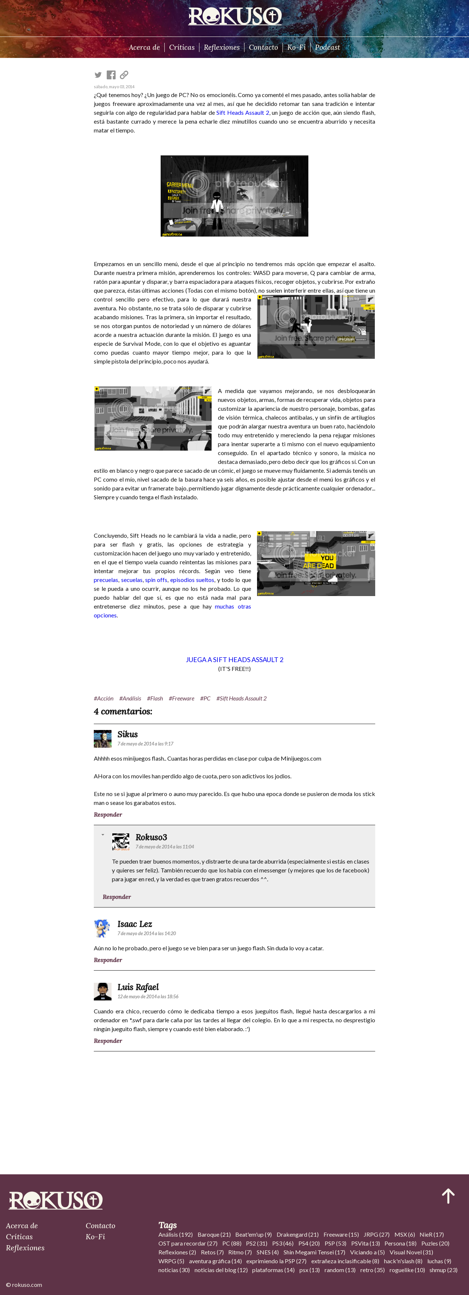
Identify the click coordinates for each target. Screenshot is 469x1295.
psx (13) (309, 1269)
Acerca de (144, 47)
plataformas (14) (273, 1269)
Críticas (182, 47)
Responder (108, 814)
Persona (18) (400, 1243)
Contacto (263, 47)
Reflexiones (222, 47)
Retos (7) (212, 1252)
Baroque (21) (214, 1234)
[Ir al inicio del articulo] (448, 1196)
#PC (205, 698)
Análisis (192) (175, 1234)
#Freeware (181, 698)
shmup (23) (443, 1269)
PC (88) (232, 1243)
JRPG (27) (377, 1234)
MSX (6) (404, 1234)
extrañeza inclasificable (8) (345, 1260)
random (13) (340, 1269)
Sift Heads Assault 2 (242, 112)
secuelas (132, 579)
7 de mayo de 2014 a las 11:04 (165, 847)
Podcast (327, 47)
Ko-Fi (296, 47)
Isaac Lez (134, 924)
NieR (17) (432, 1234)
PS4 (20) (309, 1243)
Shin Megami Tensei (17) (314, 1252)
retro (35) (372, 1269)
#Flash (155, 698)
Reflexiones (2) (177, 1252)
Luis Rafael (138, 987)
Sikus (127, 734)
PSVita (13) (365, 1243)
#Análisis (130, 698)
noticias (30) (174, 1269)
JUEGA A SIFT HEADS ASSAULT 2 (234, 659)
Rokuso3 (151, 837)
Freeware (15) (341, 1234)
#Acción (103, 698)
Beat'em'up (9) (253, 1234)
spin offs (156, 579)
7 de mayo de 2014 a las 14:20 (146, 933)
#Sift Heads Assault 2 (241, 698)
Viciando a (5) (367, 1252)
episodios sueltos (192, 579)
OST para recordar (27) (188, 1243)
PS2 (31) (256, 1243)
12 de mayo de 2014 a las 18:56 (147, 996)
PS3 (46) (283, 1243)
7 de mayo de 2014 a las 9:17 (145, 744)
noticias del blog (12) (221, 1269)
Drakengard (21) (298, 1234)
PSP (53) (335, 1243)
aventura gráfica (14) (215, 1260)
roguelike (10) (407, 1269)
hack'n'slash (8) (403, 1260)
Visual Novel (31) (411, 1252)
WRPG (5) (171, 1260)
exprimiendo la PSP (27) (276, 1260)
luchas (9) (439, 1260)
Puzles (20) (435, 1243)
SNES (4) (268, 1252)
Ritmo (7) (240, 1252)
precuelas (106, 579)
